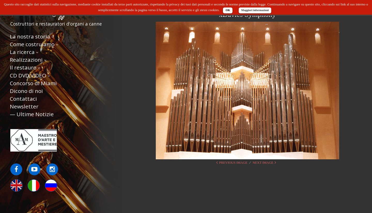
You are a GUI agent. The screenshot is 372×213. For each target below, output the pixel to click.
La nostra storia (30, 36)
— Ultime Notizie (32, 114)
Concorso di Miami (33, 83)
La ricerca (22, 52)
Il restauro (23, 67)
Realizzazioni (26, 59)
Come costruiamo (32, 44)
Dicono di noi (26, 90)
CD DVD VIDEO (28, 75)
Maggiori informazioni (255, 10)
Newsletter (24, 106)
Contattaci (23, 98)
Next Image (263, 162)
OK (228, 10)
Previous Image (233, 162)
